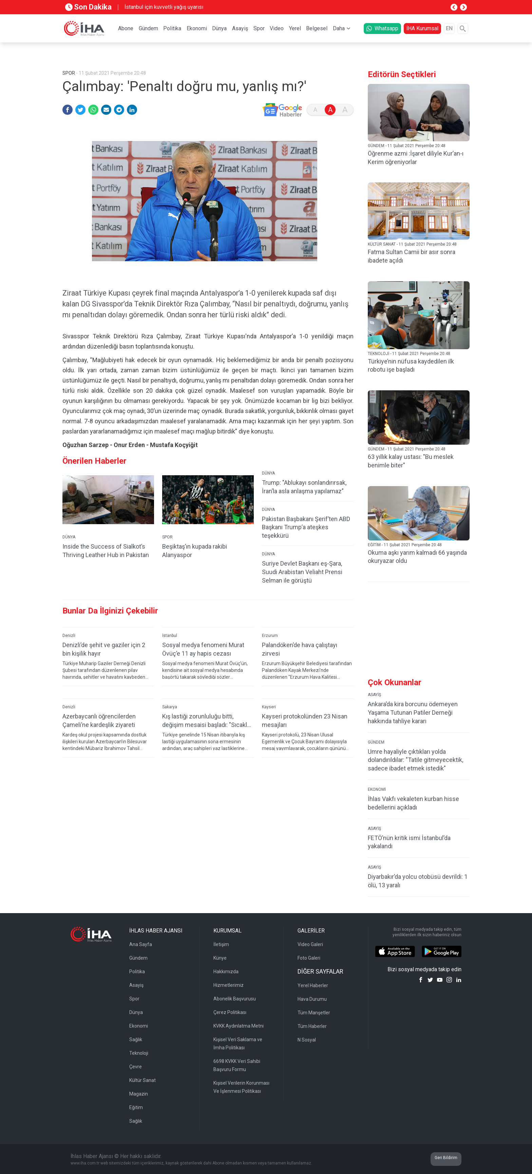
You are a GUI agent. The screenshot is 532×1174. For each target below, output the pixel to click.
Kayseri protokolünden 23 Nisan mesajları (304, 731)
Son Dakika (88, 7)
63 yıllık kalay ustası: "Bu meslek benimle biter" (411, 461)
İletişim (221, 944)
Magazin (138, 1094)
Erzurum (270, 646)
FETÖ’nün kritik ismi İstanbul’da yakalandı (409, 842)
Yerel (295, 28)
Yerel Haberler (313, 985)
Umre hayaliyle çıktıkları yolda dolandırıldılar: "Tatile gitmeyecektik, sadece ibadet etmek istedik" (415, 760)
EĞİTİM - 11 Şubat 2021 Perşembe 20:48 (405, 544)
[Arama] (462, 28)
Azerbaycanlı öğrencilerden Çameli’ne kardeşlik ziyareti (99, 731)
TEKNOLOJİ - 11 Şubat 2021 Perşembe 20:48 (409, 353)
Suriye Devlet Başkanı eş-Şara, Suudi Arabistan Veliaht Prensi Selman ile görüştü (302, 583)
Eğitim (136, 1107)
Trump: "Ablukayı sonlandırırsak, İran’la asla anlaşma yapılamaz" (304, 497)
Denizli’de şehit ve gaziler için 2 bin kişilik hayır (103, 660)
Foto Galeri (309, 958)
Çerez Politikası (229, 1012)
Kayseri (269, 717)
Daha (339, 28)
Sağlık (135, 1039)
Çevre (135, 1066)
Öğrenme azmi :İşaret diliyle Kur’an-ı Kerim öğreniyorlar (415, 157)
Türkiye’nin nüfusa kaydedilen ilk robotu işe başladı (411, 365)
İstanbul (169, 646)
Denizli (68, 646)
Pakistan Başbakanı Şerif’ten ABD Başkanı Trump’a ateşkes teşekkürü (306, 538)
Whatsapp (382, 28)
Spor (259, 28)
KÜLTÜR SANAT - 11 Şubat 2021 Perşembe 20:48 (412, 244)
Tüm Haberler (312, 1026)
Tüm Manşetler (314, 1012)
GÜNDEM (376, 742)
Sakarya (169, 717)
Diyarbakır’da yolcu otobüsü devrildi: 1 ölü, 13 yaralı (418, 881)
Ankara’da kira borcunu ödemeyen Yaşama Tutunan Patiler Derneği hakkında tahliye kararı (413, 712)
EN (449, 28)
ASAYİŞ (374, 694)
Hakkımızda (226, 971)
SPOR (167, 548)
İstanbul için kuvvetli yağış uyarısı (164, 7)
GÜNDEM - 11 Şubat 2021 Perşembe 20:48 (406, 145)
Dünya (219, 28)
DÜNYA (68, 548)
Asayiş (240, 28)
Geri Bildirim (446, 1157)
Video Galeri (310, 944)
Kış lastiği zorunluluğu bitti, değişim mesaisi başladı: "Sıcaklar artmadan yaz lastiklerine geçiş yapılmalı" (207, 732)
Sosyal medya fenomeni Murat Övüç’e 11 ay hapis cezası (203, 660)
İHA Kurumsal (422, 28)
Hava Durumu (312, 999)
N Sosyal (307, 1040)
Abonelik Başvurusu (234, 998)
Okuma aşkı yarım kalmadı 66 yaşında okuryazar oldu (417, 557)
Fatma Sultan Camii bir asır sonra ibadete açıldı (411, 256)
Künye (220, 958)
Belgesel (316, 28)
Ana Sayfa (140, 944)
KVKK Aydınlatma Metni (238, 1026)
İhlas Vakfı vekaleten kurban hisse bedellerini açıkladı (413, 803)
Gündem (148, 28)
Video (277, 28)
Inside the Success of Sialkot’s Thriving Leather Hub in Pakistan (105, 561)
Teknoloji (138, 1053)
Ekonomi (197, 28)
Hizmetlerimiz (228, 985)
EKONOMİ (377, 789)
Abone (125, 28)
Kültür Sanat (142, 1080)
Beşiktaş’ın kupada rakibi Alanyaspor (194, 561)
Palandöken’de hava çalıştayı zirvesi (299, 660)
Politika (172, 28)
